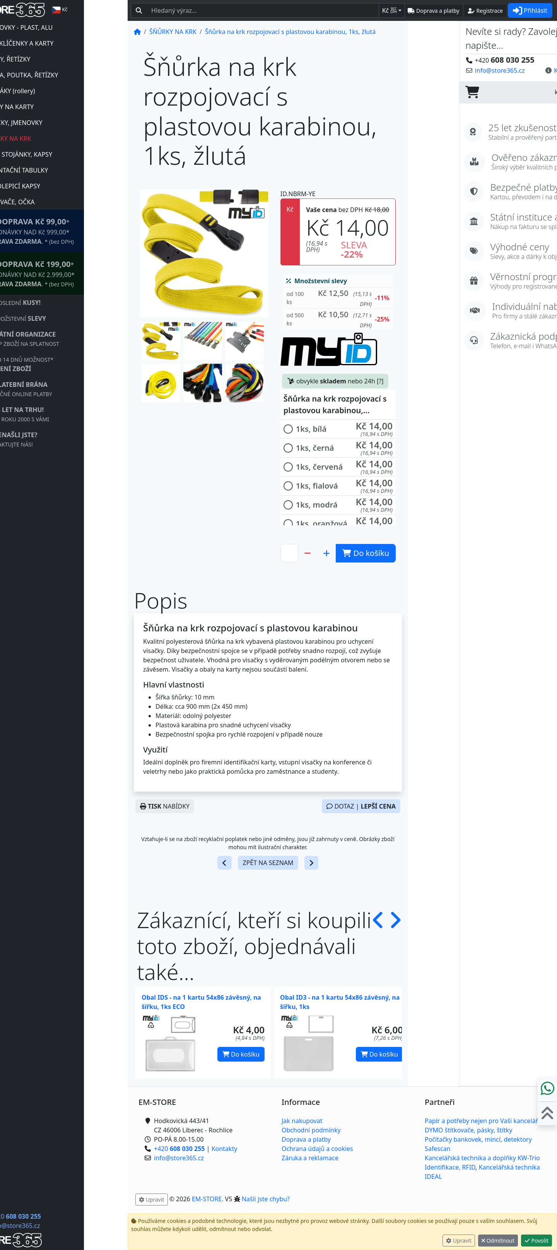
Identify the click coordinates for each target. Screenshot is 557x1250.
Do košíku (241, 1054)
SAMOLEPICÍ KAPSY (55, 186)
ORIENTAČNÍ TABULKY (59, 170)
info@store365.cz (59, 1225)
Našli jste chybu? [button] (266, 1199)
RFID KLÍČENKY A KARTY (62, 43)
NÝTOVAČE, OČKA (52, 202)
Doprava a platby (306, 1139)
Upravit (459, 1240)
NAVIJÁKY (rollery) (53, 91)
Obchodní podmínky (311, 1130)
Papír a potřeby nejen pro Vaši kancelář (481, 1121)
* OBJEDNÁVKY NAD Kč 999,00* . (72, 231)
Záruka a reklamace (310, 1158)
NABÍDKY (165, 806)
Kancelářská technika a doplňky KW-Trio (482, 1158)
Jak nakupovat (302, 1121)
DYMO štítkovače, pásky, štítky (468, 1130)
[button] (161, 341)
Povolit (536, 1240)
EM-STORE (207, 1199)
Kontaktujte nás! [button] (526, 70)
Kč (389, 10)
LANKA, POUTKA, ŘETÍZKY (64, 75)
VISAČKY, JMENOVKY (56, 122)
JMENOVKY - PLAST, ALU (61, 27)
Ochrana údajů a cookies (317, 1148)
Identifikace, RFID (450, 1167)
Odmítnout (498, 1240)
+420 (59, 1216)
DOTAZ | (361, 806)
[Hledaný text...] (263, 10)
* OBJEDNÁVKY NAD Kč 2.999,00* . (72, 273)
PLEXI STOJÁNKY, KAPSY (61, 154)
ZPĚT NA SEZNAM (268, 862)
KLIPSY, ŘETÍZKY (50, 59)
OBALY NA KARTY (52, 107)
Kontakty (224, 1148)
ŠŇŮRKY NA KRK (51, 138)
